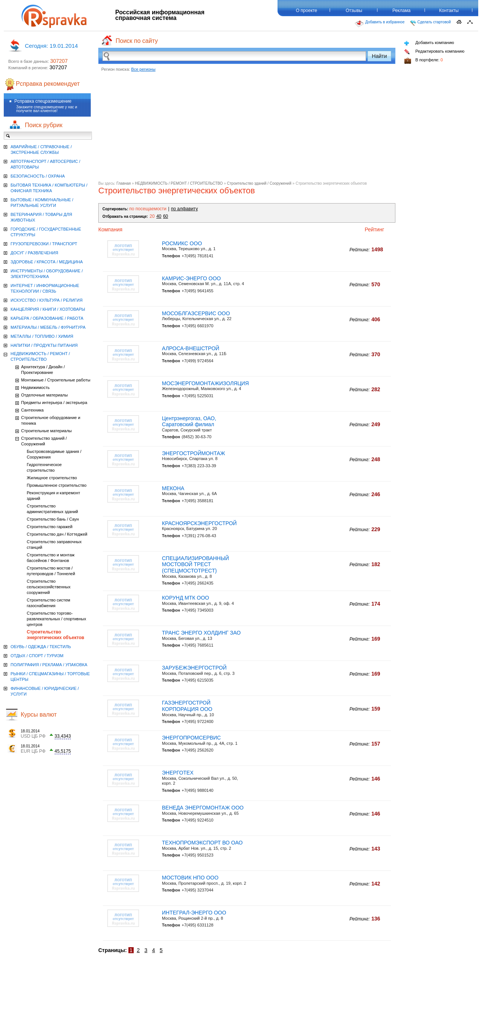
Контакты (449, 10)
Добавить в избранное (379, 23)
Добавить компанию (429, 43)
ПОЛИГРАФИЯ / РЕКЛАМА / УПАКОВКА (49, 664)
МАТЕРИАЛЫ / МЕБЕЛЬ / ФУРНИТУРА (48, 327)
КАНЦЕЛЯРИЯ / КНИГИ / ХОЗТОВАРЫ (48, 309)
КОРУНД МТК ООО (185, 598)
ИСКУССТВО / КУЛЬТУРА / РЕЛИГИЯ (46, 300)
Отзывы (354, 10)
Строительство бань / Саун (53, 519)
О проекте (306, 10)
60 (165, 216)
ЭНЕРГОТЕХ (178, 773)
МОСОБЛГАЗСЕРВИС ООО (196, 313)
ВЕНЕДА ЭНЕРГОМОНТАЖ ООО (203, 808)
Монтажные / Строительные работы (55, 380)
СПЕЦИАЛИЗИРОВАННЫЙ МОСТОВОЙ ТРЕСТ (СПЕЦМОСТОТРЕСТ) (195, 564)
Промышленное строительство (57, 485)
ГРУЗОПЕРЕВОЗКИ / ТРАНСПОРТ (44, 243)
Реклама (401, 10)
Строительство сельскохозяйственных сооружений (48, 587)
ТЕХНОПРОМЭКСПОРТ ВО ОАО (202, 843)
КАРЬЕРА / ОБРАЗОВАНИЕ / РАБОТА (47, 318)
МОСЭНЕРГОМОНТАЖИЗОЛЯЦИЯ (205, 383)
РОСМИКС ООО (182, 243)
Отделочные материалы (44, 395)
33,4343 (63, 736)
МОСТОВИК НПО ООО (190, 878)
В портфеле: (423, 61)
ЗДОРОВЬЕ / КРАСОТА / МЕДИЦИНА (47, 262)
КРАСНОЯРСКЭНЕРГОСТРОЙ (199, 523)
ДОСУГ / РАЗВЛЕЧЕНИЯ (34, 253)
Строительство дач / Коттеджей (57, 534)
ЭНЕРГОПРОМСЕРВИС (191, 738)
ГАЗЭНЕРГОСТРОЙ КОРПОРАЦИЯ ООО (187, 706)
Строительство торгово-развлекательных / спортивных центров (56, 619)
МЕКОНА (173, 488)
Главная (123, 183)
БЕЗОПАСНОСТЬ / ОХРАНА (38, 176)
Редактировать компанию (434, 52)
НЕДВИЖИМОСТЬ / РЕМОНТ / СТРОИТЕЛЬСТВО (179, 183)
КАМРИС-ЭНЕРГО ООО (191, 278)
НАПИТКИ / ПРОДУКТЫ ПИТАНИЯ (44, 345)
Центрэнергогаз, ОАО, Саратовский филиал (189, 421)
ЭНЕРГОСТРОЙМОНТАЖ (193, 453)
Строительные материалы (46, 430)
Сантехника (32, 410)
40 (158, 216)
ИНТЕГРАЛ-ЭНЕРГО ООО (194, 913)
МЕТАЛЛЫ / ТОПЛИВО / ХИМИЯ (42, 336)
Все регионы (143, 69)
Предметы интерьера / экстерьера (54, 402)
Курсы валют (39, 714)
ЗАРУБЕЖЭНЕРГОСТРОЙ (194, 668)
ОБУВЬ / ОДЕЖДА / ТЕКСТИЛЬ (41, 646)
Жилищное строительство (52, 477)
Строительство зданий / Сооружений (259, 183)
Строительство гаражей (49, 526)
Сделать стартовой (430, 23)
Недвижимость (35, 387)
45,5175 (63, 751)
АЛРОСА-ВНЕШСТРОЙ (190, 348)
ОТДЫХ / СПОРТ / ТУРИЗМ (37, 655)
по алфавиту (184, 208)
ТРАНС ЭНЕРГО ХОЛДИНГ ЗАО (201, 633)
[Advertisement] (246, 128)
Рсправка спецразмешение (43, 101)
